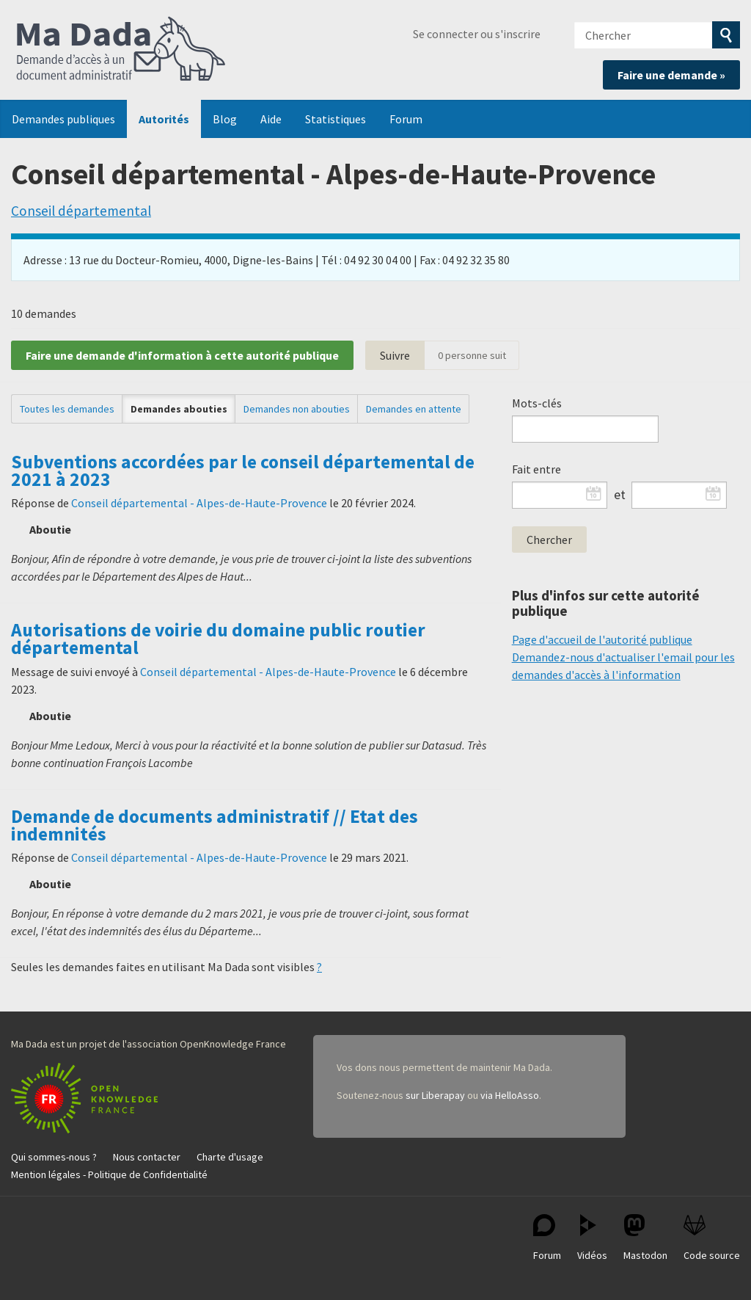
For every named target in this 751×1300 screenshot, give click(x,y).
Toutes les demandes (67, 408)
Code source (712, 1238)
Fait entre (536, 469)
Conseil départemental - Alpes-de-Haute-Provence (199, 502)
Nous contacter (146, 1156)
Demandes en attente (413, 408)
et (620, 495)
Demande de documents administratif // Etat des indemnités (214, 825)
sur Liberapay (435, 1095)
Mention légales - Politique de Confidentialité (109, 1174)
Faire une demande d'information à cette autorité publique (182, 355)
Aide (271, 119)
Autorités (164, 119)
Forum (405, 119)
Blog (225, 119)
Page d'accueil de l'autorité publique (602, 639)
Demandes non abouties (296, 408)
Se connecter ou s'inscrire (477, 33)
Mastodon (645, 1238)
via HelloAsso (509, 1095)
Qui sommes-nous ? (54, 1156)
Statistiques (335, 119)
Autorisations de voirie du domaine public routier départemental (218, 638)
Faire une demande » (671, 75)
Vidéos (592, 1238)
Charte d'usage (230, 1156)
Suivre (395, 355)
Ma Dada (121, 50)
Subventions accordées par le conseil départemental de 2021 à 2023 (243, 470)
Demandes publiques (63, 119)
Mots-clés (537, 403)
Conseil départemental (81, 210)
